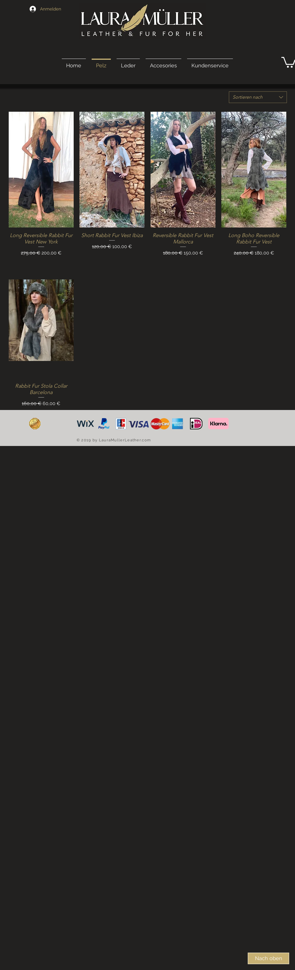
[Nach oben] (268, 958)
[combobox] (258, 97)
